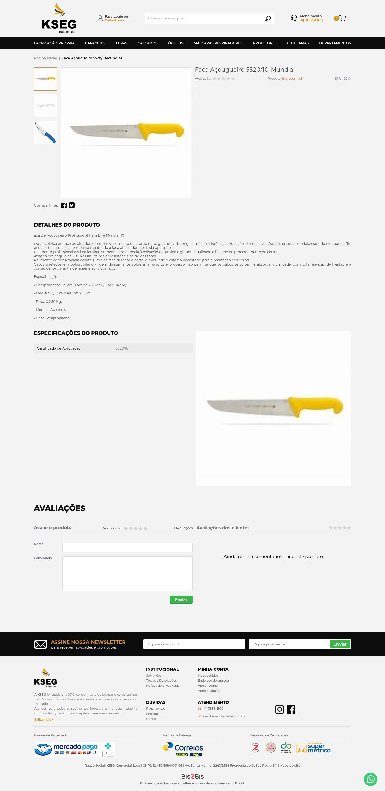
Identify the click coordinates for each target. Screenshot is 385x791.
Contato (152, 719)
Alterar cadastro (210, 691)
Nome (38, 544)
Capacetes (95, 43)
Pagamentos (155, 708)
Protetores (265, 43)
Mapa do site (290, 765)
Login (118, 16)
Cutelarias (298, 43)
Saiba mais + (43, 719)
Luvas (121, 43)
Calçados (148, 43)
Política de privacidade (162, 685)
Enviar (181, 599)
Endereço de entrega (213, 680)
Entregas (152, 713)
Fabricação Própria (54, 43)
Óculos (175, 43)
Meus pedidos (208, 675)
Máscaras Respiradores (218, 43)
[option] (45, 79)
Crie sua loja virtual (154, 783)
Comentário (43, 558)
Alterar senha (208, 685)
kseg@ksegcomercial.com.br (224, 716)
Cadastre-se (114, 20)
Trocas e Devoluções (161, 680)
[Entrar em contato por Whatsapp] (370, 779)
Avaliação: (203, 78)
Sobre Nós (153, 675)
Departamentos (335, 43)
